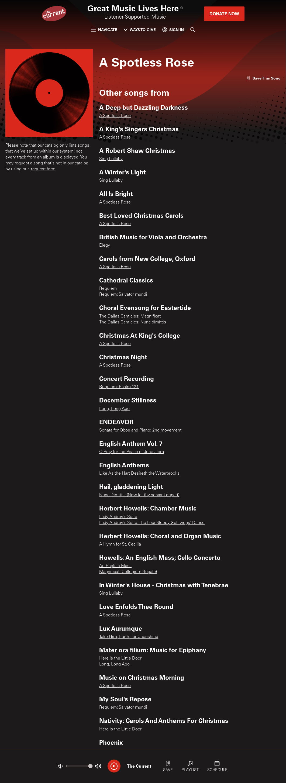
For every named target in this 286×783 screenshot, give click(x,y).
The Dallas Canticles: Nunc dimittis (132, 322)
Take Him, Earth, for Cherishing (128, 637)
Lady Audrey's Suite (118, 517)
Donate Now (224, 13)
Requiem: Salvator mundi (123, 294)
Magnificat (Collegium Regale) (128, 572)
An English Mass (115, 566)
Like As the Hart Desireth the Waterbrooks (139, 473)
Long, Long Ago (114, 409)
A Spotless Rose (115, 116)
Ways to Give (140, 29)
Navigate (104, 29)
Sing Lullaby (111, 159)
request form (43, 169)
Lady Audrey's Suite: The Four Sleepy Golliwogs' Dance (152, 523)
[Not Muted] (60, 766)
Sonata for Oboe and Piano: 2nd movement (140, 430)
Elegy (104, 245)
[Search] (192, 29)
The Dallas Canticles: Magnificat (130, 316)
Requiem (108, 289)
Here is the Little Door (120, 658)
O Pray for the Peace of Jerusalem (131, 452)
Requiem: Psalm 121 (119, 387)
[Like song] (263, 78)
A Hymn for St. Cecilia (120, 544)
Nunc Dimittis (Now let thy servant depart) (139, 495)
